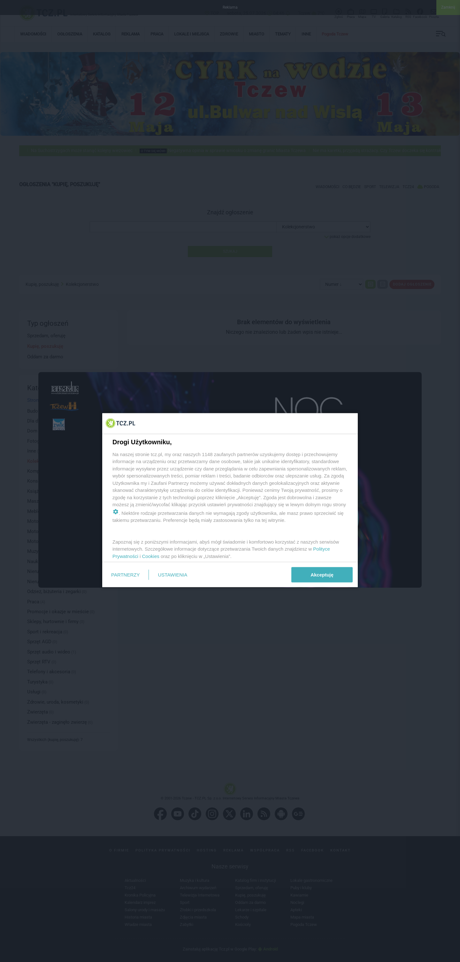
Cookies (150, 556)
